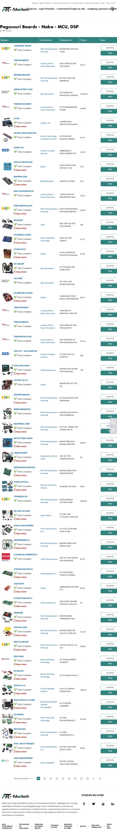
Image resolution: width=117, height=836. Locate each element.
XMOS (43, 385)
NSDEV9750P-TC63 (23, 89)
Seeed (43, 588)
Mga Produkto (45, 3)
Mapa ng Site (109, 826)
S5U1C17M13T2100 (23, 162)
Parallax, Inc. (45, 123)
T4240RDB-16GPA (22, 46)
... (81, 778)
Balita (83, 826)
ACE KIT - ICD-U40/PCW (25, 351)
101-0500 (18, 278)
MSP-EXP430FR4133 (24, 191)
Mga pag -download (96, 826)
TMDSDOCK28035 (22, 104)
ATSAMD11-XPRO (22, 235)
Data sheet (21, 126)
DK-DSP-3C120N (22, 511)
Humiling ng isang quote (39, 826)
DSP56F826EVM (21, 394)
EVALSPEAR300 (22, 365)
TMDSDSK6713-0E (23, 336)
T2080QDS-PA (20, 496)
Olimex (43, 254)
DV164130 (18, 671)
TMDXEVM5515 (21, 60)
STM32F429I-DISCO (23, 569)
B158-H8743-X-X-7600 (24, 700)
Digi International (47, 94)
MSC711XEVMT (21, 642)
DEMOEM (18, 613)
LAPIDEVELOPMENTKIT (25, 554)
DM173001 (19, 656)
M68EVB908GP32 (22, 409)
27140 (17, 118)
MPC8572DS (20, 729)
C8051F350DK (20, 453)
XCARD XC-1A (21, 380)
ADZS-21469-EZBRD (23, 525)
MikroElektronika (47, 181)
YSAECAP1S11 (21, 482)
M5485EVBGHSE (22, 75)
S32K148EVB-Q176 (23, 205)
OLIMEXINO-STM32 (23, 293)
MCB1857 (18, 220)
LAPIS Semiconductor (49, 559)
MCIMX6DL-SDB (21, 424)
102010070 (19, 583)
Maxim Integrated (47, 763)
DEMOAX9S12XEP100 (24, 467)
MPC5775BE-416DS (23, 438)
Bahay (35, 3)
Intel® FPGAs (45, 516)
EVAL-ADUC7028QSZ (24, 743)
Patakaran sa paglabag (24, 826)
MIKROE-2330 (20, 176)
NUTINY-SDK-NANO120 (25, 133)
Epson (43, 167)
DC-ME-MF (19, 264)
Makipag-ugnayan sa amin (102, 9)
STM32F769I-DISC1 (23, 598)
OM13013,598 (20, 627)
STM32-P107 (20, 249)
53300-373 (19, 147)
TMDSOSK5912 (21, 307)
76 (87, 778)
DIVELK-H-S (19, 685)
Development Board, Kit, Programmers (67, 3)
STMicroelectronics (48, 370)
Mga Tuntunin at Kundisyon (7, 826)
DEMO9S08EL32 (22, 540)
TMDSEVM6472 (21, 322)
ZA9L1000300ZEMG (23, 758)
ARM (42, 225)
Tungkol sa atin (77, 9)
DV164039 (18, 714)
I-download (63, 9)
